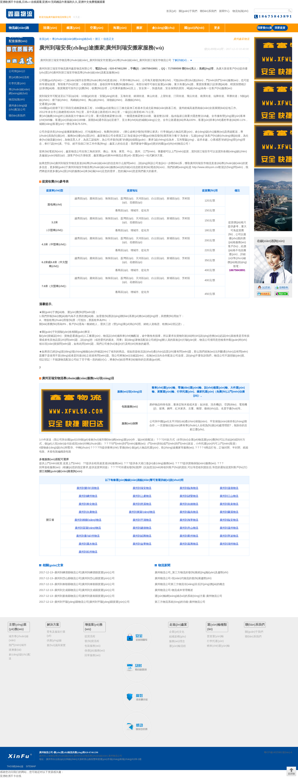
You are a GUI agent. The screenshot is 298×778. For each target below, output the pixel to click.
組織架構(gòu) (177, 636)
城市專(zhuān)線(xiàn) (18, 638)
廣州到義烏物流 (189, 511)
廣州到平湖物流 (142, 519)
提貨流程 (90, 636)
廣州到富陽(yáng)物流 (88, 527)
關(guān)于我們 (188, 11)
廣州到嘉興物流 (189, 543)
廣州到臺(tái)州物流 (87, 535)
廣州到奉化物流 (88, 503)
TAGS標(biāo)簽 (15, 766)
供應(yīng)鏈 (54, 640)
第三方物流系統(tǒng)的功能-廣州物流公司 (180, 601)
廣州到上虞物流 (142, 495)
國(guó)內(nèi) (194, 27)
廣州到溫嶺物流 (229, 487)
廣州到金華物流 (142, 543)
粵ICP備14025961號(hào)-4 (278, 752)
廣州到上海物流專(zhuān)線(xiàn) (56, 755)
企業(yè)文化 (176, 631)
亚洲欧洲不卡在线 (10, 775)
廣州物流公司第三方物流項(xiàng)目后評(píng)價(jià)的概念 (190, 584)
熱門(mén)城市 (17, 645)
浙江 (97, 38)
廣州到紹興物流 (142, 535)
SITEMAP (31, 766)
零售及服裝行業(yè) (56, 633)
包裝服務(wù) (92, 645)
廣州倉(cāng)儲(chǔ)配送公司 (18, 107)
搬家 (139, 27)
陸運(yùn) (50, 27)
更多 (217, 27)
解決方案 (53, 624)
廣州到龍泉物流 (229, 503)
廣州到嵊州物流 (88, 495)
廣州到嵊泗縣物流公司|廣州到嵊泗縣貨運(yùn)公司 (85, 572)
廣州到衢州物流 (189, 535)
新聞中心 (224, 11)
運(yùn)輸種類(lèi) (217, 627)
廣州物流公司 (115, 755)
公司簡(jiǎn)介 (17, 71)
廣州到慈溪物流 (142, 503)
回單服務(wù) (92, 655)
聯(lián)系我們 (208, 11)
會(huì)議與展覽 (56, 645)
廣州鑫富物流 (241, 38)
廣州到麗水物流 (88, 543)
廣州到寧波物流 (229, 535)
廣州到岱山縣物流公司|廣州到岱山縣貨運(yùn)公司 (85, 578)
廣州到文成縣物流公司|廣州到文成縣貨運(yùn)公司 (85, 590)
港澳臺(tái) (15, 649)
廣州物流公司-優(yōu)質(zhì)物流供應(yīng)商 (62, 752)
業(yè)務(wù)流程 (19, 77)
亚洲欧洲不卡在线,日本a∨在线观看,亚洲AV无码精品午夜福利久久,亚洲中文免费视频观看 (52, 2)
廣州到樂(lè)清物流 (88, 487)
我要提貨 (280, 27)
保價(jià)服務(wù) (95, 650)
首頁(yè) (171, 11)
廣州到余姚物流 (189, 503)
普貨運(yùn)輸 (215, 636)
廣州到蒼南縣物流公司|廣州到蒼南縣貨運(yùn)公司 (85, 595)
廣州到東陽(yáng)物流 (142, 511)
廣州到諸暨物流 (189, 495)
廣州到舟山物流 (189, 527)
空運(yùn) (96, 27)
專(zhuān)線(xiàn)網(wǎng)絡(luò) (72, 38)
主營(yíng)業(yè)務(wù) (17, 627)
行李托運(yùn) (17, 83)
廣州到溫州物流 (229, 527)
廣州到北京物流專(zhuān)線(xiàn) (91, 755)
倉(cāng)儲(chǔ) (163, 27)
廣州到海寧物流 (189, 519)
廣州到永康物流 (88, 511)
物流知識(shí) (240, 11)
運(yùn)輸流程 (177, 645)
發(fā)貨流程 (92, 641)
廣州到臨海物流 (189, 487)
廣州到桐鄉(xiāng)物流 (87, 519)
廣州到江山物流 (229, 495)
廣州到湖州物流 (229, 543)
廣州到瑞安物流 (142, 487)
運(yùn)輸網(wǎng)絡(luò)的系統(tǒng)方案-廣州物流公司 (188, 595)
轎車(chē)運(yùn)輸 (218, 645)
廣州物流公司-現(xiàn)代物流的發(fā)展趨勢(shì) (183, 578)
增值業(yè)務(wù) (93, 627)
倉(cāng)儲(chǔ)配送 (19, 656)
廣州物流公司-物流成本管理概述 (174, 590)
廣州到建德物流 (142, 527)
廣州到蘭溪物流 (229, 511)
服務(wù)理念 (177, 641)
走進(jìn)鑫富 (178, 624)
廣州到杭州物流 (88, 551)
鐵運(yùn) (73, 27)
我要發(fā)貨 (264, 27)
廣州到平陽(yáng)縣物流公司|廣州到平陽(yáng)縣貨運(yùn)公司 (92, 601)
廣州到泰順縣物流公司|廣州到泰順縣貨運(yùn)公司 (85, 584)
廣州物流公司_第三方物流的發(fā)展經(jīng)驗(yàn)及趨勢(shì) (191, 572)
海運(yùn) (120, 27)
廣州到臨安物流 (229, 519)
